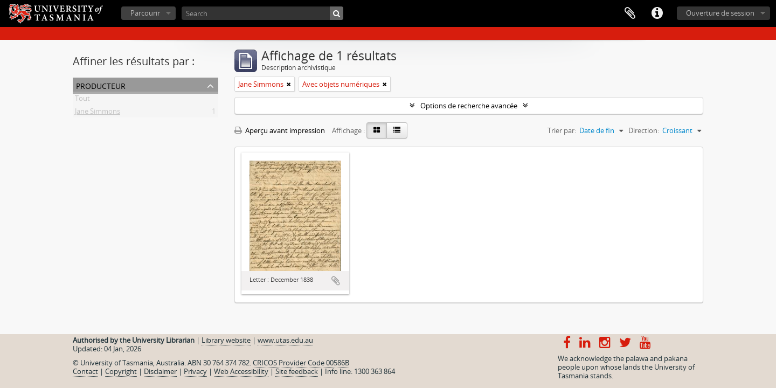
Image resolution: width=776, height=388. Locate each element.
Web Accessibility (241, 371)
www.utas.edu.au (285, 340)
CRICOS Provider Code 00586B (301, 363)
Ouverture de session (720, 13)
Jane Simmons (97, 113)
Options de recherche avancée (468, 105)
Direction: (643, 130)
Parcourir (145, 13)
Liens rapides (656, 13)
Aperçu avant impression (279, 130)
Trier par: (562, 130)
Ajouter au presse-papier (335, 280)
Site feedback (296, 371)
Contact (85, 371)
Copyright (121, 371)
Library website (226, 340)
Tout (82, 100)
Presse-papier (629, 13)
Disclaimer (160, 371)
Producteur (101, 85)
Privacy (195, 371)
